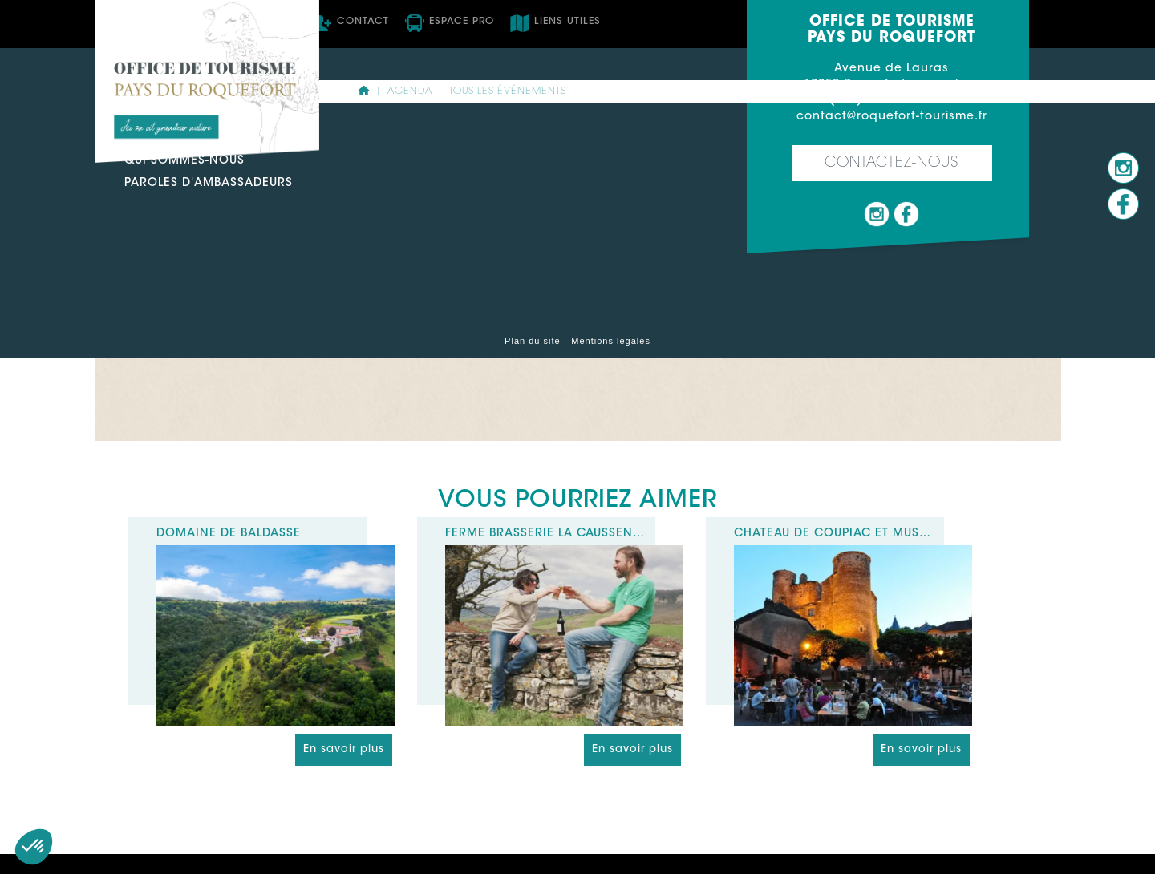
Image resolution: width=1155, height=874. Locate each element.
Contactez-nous (891, 163)
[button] (33, 846)
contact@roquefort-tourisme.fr (891, 117)
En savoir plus (343, 749)
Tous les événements (507, 91)
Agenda (409, 91)
